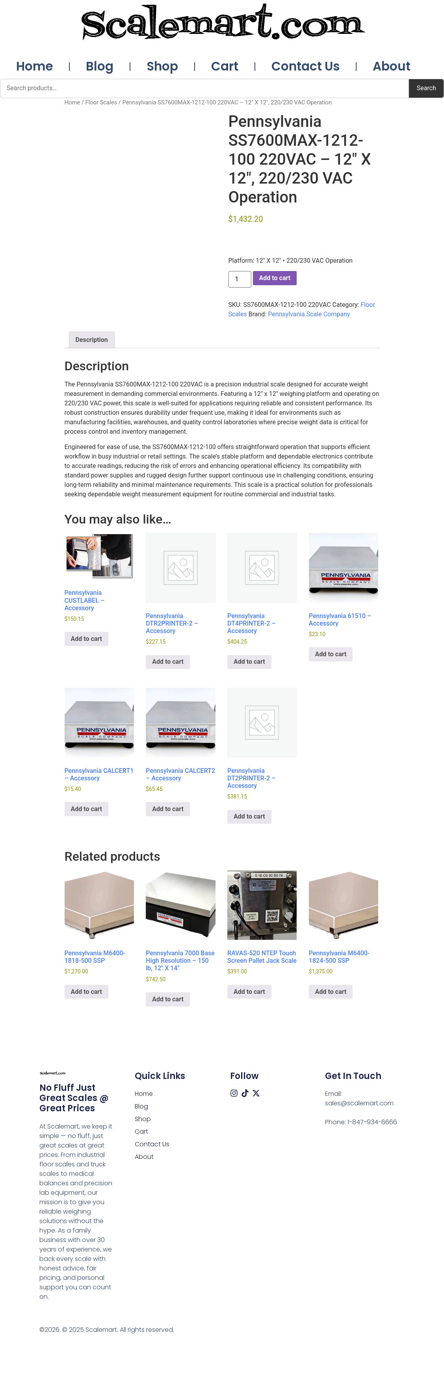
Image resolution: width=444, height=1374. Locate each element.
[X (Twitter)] (256, 1093)
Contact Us (305, 66)
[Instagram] (234, 1093)
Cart (224, 66)
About (392, 66)
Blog (99, 66)
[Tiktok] (245, 1093)
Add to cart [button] (86, 638)
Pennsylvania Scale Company (309, 314)
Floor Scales (101, 102)
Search (426, 88)
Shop (162, 66)
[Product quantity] (240, 279)
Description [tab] (92, 340)
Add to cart (275, 278)
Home (34, 66)
